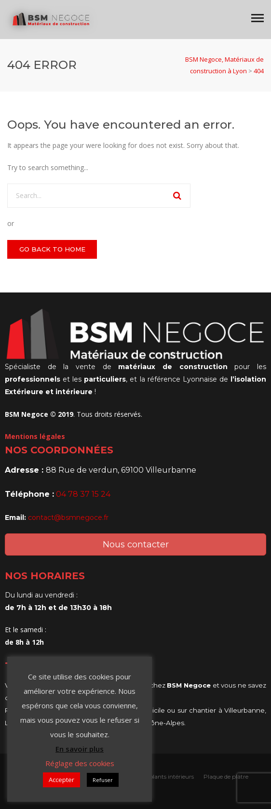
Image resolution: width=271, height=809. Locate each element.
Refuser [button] (103, 779)
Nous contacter (136, 544)
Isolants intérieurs (170, 776)
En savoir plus (79, 749)
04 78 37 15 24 (83, 494)
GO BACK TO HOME (52, 249)
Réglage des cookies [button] (79, 763)
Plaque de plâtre (225, 776)
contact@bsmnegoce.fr (68, 517)
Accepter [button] (61, 779)
